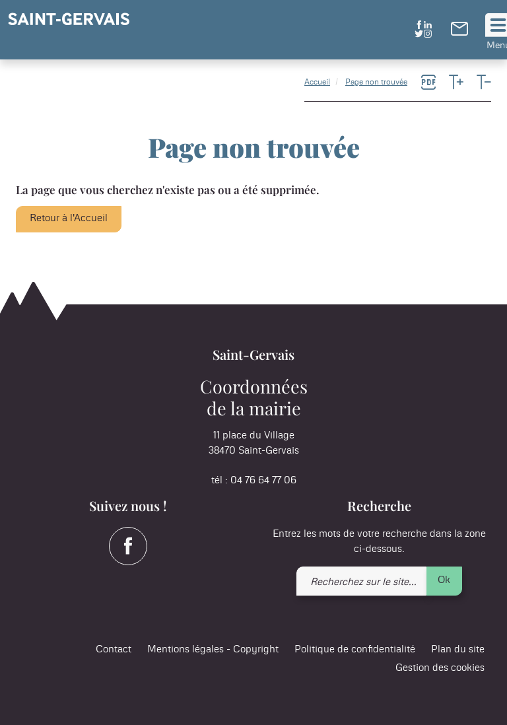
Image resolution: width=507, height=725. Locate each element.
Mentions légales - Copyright (213, 649)
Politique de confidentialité (354, 649)
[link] (459, 33)
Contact (113, 649)
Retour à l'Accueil (69, 218)
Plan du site (458, 649)
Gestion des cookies (440, 668)
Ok (444, 580)
